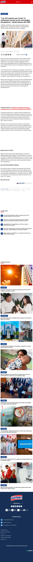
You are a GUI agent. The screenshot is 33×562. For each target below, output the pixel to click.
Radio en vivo (3, 539)
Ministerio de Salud (16, 190)
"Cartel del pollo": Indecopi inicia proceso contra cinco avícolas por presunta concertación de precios (16, 431)
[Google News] (19, 506)
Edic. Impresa (4, 13)
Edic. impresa (16, 51)
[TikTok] (21, 506)
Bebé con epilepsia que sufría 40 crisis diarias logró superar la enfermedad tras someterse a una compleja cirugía (15, 375)
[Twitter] (13, 506)
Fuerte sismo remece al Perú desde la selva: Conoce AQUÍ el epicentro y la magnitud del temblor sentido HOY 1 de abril (16, 220)
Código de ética (4, 530)
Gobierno (2, 190)
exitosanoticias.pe (7, 522)
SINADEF (23, 190)
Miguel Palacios (9, 190)
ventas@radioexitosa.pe (8, 519)
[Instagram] (17, 506)
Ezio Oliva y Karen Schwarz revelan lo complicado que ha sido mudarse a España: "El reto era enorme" (16, 216)
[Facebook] (12, 506)
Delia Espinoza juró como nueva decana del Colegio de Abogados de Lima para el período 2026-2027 (16, 403)
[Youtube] (15, 506)
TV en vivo (3, 533)
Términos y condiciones (6, 535)
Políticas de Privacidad (6, 537)
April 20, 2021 (20, 183)
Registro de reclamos (5, 532)
